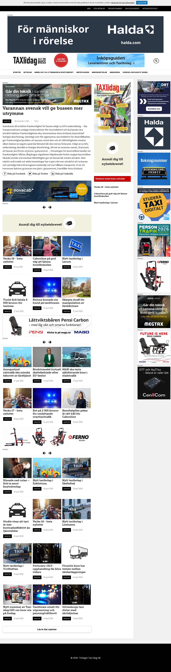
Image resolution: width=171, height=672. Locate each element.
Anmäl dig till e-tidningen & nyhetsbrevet (54, 72)
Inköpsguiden (82, 72)
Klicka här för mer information (122, 2)
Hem (88, 8)
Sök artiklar (99, 8)
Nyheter (17, 72)
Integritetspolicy (150, 8)
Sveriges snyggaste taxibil (135, 72)
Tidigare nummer (115, 8)
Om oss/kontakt (132, 8)
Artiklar (27, 72)
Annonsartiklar (99, 72)
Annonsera (115, 72)
